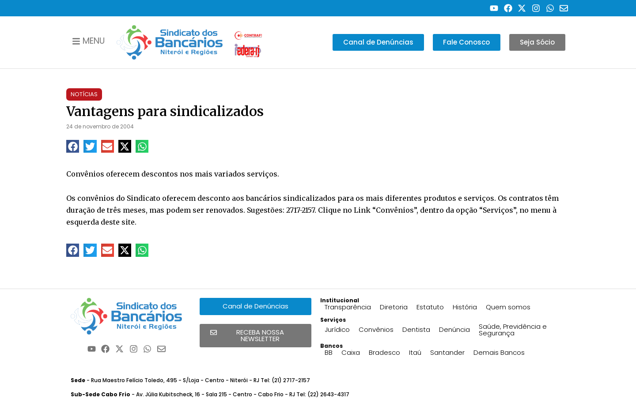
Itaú (415, 352)
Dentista (416, 329)
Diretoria (394, 307)
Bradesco (384, 352)
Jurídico (337, 329)
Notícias (84, 94)
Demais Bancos (499, 352)
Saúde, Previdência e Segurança (513, 330)
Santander (447, 352)
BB (329, 352)
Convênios (376, 329)
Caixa (350, 352)
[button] (72, 146)
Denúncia (454, 329)
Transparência (348, 307)
